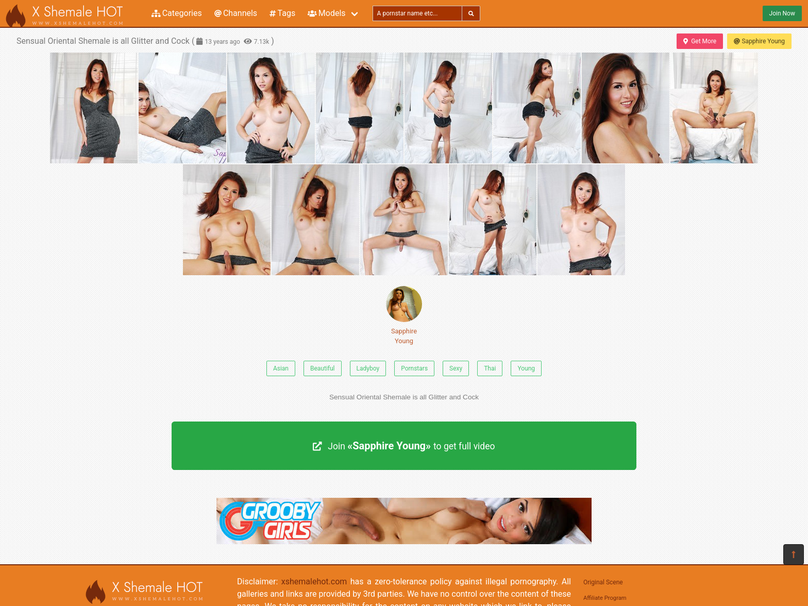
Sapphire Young (759, 41)
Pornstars (414, 368)
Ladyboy (368, 368)
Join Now (782, 13)
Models (326, 13)
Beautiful (322, 368)
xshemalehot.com (314, 581)
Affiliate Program (605, 598)
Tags (282, 13)
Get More (699, 41)
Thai (490, 368)
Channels (235, 13)
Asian (281, 368)
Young (526, 368)
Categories (177, 13)
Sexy (455, 368)
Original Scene (603, 582)
